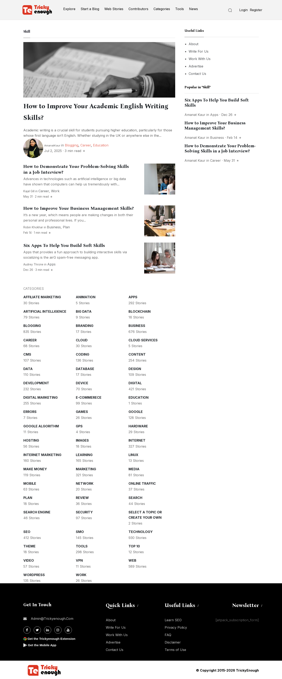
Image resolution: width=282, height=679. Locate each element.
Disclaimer (173, 641)
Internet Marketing (42, 454)
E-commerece (88, 397)
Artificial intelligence (44, 311)
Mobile (29, 483)
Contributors (138, 9)
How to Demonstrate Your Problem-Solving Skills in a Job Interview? (220, 148)
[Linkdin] (47, 629)
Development (36, 382)
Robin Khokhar (33, 226)
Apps (51, 263)
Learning (84, 454)
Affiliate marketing (42, 296)
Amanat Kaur (194, 115)
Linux (133, 454)
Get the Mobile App (43, 644)
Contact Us (197, 74)
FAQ (168, 634)
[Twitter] (37, 629)
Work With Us (200, 59)
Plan (66, 226)
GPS (79, 425)
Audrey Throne (33, 263)
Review (82, 497)
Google (136, 411)
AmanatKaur (52, 144)
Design (135, 368)
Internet (137, 439)
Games (82, 411)
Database (85, 368)
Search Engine (36, 511)
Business (54, 226)
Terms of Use (175, 649)
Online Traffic (142, 483)
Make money (35, 468)
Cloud (82, 339)
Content (137, 353)
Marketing (86, 468)
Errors (30, 411)
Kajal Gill (29, 190)
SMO (80, 531)
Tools (179, 9)
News (193, 9)
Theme (29, 545)
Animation (85, 296)
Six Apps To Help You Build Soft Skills (64, 244)
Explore (69, 9)
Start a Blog (90, 9)
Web (132, 560)
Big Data (84, 311)
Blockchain (140, 311)
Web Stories (113, 9)
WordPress (34, 574)
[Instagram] (58, 629)
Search (135, 497)
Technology (141, 531)
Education (100, 144)
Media (134, 468)
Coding (82, 353)
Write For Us (198, 51)
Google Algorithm (41, 425)
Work (55, 190)
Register (256, 10)
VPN (79, 560)
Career (85, 144)
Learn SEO (173, 619)
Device (82, 382)
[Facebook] (27, 629)
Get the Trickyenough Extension (52, 638)
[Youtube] (68, 629)
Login (243, 10)
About (193, 44)
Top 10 (134, 545)
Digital (135, 382)
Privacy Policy (176, 627)
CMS (27, 353)
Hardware (138, 425)
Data (28, 368)
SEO (26, 531)
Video (28, 560)
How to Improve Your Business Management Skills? (78, 207)
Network (84, 483)
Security (84, 511)
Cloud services (143, 339)
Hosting (31, 439)
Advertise (196, 66)
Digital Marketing (40, 397)
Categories (161, 9)
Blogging (71, 144)
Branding (84, 325)
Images (82, 439)
